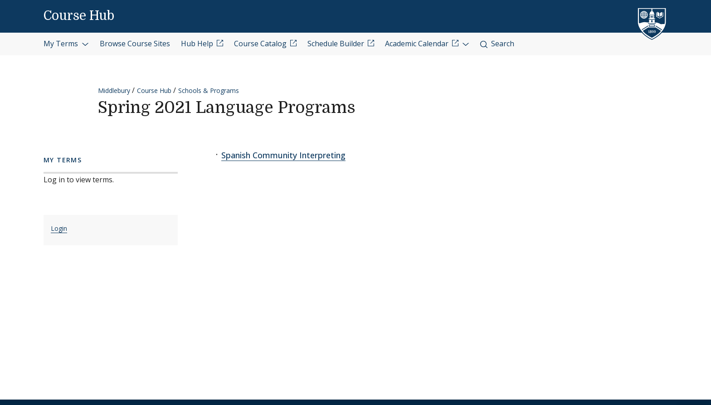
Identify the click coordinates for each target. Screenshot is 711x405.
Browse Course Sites (135, 44)
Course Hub (79, 16)
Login (59, 228)
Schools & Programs (208, 90)
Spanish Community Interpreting (283, 155)
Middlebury (114, 90)
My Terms (66, 44)
